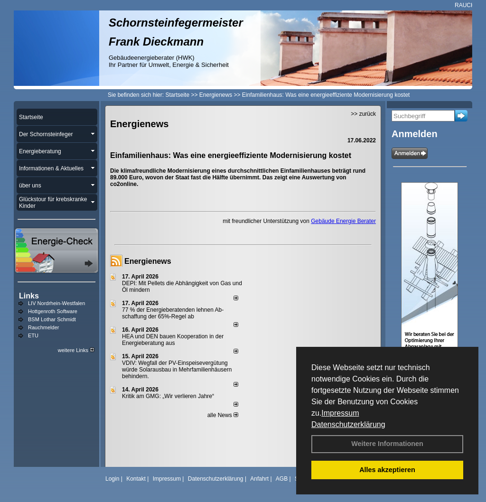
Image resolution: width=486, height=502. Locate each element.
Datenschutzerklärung (348, 424)
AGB (282, 478)
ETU (33, 335)
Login (112, 478)
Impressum (340, 413)
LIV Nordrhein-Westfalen (56, 303)
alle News (222, 415)
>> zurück (363, 114)
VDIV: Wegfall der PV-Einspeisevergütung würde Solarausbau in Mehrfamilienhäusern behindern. (177, 370)
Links (29, 296)
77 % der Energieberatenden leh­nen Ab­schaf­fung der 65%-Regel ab (173, 313)
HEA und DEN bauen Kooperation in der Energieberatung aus (173, 339)
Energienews (147, 261)
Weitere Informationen (387, 443)
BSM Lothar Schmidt (52, 319)
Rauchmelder (43, 327)
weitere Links (76, 350)
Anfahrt (259, 478)
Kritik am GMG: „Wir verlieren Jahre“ (168, 396)
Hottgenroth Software (52, 311)
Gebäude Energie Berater (343, 221)
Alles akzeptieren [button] (387, 470)
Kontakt (136, 478)
